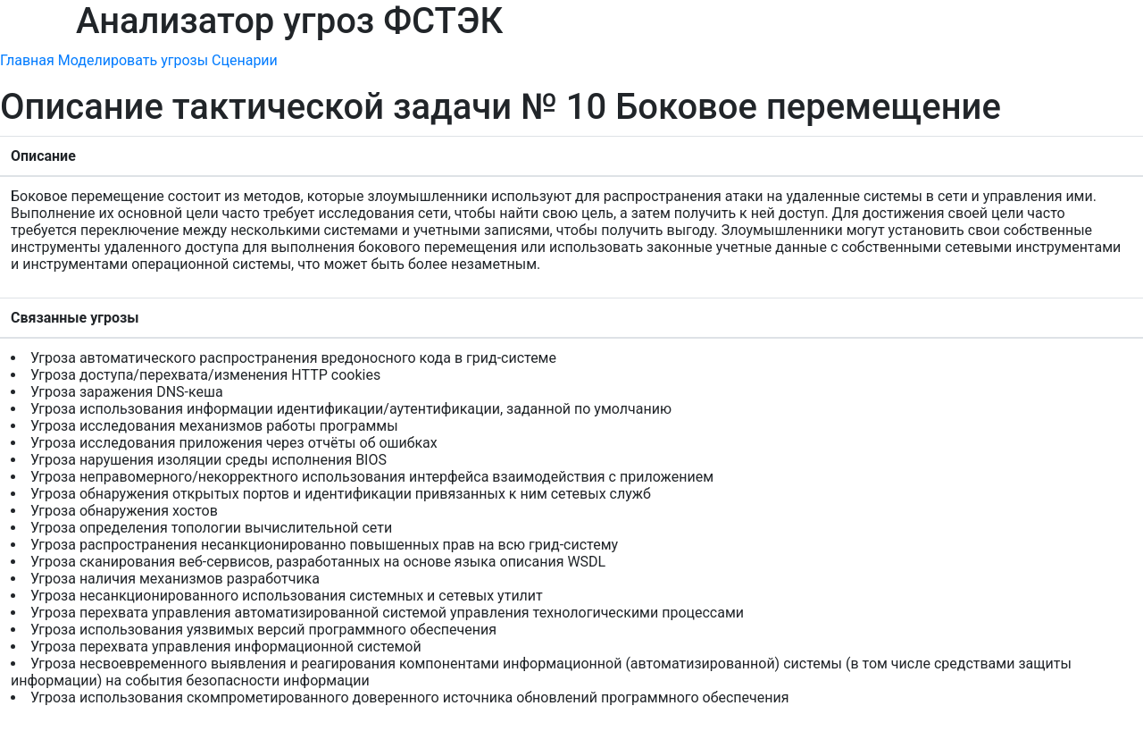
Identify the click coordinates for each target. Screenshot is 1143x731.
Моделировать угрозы (133, 60)
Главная (27, 60)
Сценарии (245, 60)
